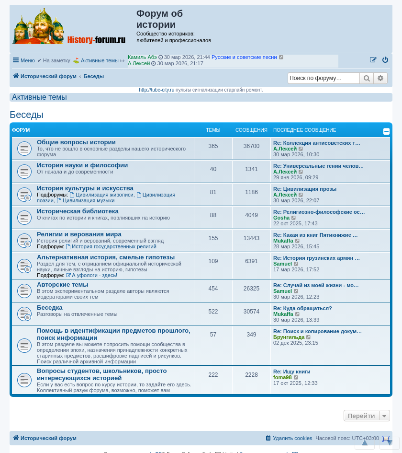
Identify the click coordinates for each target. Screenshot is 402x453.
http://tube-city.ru (157, 90)
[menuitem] (385, 60)
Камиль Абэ (142, 57)
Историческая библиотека (78, 211)
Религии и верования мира (79, 234)
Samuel (282, 264)
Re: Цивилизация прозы (304, 189)
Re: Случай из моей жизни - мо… (316, 285)
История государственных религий (111, 246)
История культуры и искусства (85, 188)
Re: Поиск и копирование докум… (317, 331)
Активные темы (100, 60)
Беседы (27, 114)
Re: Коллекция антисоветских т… (316, 143)
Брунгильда (288, 337)
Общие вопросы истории (76, 142)
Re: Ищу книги (291, 371)
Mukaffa (283, 241)
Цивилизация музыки (85, 200)
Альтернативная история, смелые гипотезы (106, 257)
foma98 (282, 377)
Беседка (50, 307)
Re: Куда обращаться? (302, 308)
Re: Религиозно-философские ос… (319, 212)
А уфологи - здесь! (91, 275)
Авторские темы (63, 284)
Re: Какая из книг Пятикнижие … (315, 235)
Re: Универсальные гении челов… (318, 166)
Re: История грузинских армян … (316, 258)
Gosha (281, 218)
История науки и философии (82, 165)
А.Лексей (139, 64)
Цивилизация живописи (101, 194)
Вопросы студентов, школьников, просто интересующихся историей (102, 374)
